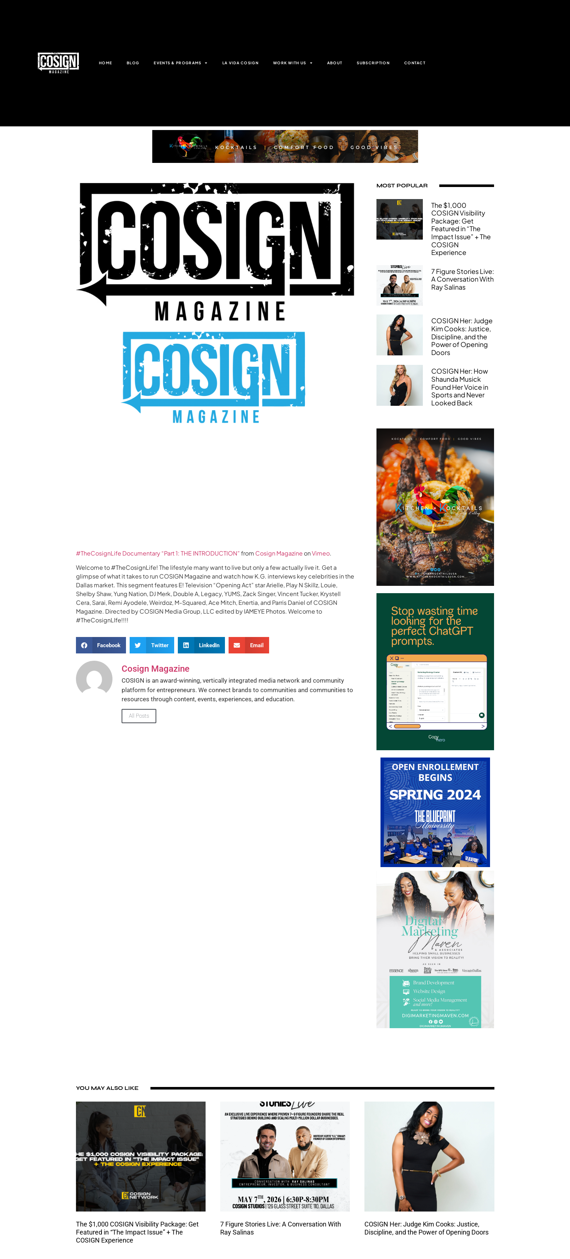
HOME (105, 63)
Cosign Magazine (279, 553)
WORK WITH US (293, 62)
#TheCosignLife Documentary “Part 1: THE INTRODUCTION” (158, 553)
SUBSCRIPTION (373, 63)
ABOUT (335, 63)
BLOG (133, 63)
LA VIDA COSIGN (240, 63)
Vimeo (321, 553)
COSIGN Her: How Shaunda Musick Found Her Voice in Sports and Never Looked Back (459, 387)
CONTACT (414, 63)
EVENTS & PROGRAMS (180, 62)
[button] (101, 645)
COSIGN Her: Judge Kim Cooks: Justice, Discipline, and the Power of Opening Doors (462, 336)
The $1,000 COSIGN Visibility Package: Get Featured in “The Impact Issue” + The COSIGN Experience (461, 229)
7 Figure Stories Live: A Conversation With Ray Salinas (462, 279)
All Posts (139, 716)
